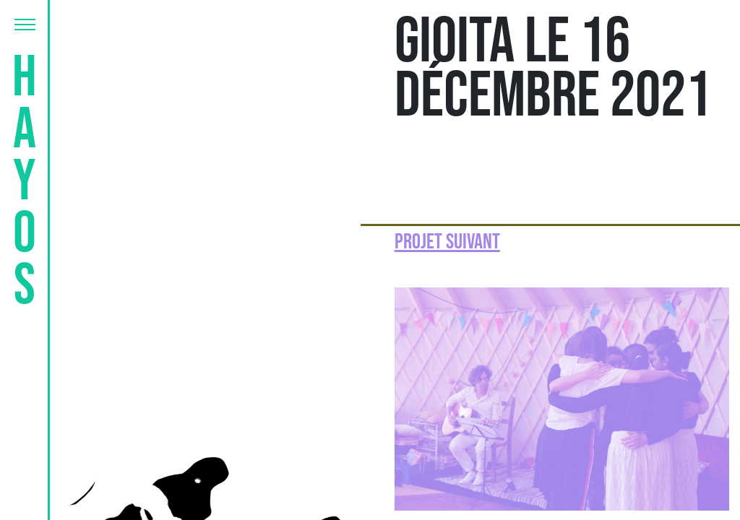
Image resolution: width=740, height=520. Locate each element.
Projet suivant (447, 242)
